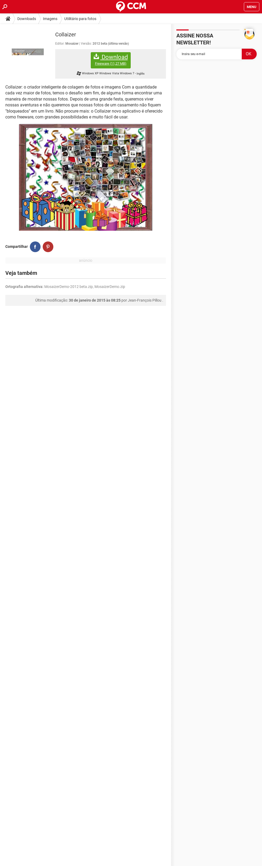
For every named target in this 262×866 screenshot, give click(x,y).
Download (111, 60)
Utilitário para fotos (80, 19)
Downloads (26, 19)
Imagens (50, 19)
